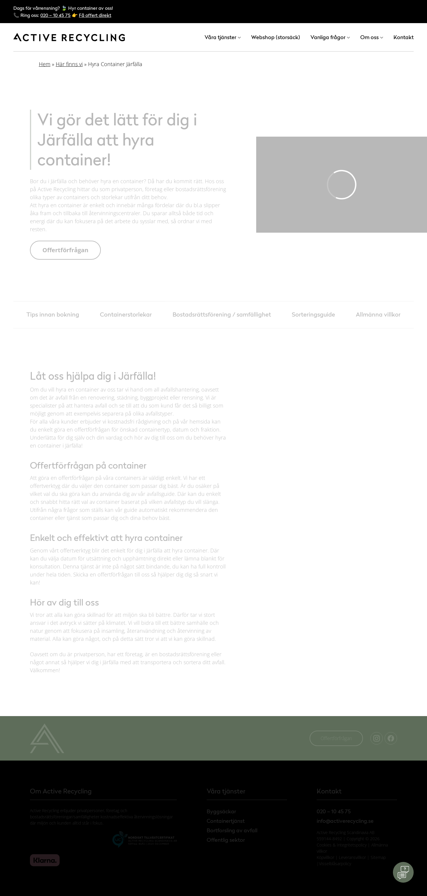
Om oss (369, 37)
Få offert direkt (95, 15)
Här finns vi (69, 64)
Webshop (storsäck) (275, 37)
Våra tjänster (220, 37)
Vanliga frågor (327, 37)
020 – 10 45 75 (55, 15)
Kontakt (403, 37)
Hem (44, 64)
